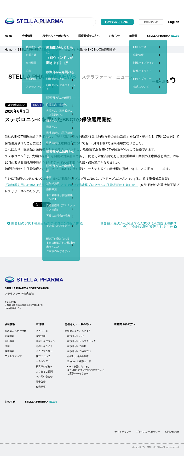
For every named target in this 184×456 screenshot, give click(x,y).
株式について (43, 344)
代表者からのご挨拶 (15, 319)
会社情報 (27, 23)
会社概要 (9, 329)
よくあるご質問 (44, 359)
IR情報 (133, 23)
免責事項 (41, 374)
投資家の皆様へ (44, 354)
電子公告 (41, 369)
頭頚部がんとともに (77, 319)
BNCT (37, 93)
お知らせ (114, 23)
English (173, 10)
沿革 (7, 334)
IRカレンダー (43, 349)
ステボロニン (16, 93)
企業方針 (9, 324)
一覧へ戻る (164, 69)
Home (8, 23)
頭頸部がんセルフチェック (81, 329)
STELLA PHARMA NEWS (34, 37)
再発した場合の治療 (78, 344)
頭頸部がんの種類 (76, 334)
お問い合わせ (151, 10)
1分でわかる (117, 10)
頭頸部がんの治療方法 (79, 339)
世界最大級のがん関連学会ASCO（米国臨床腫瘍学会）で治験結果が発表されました (138, 213)
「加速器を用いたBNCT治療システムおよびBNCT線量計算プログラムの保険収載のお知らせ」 (71, 173)
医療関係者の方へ (88, 23)
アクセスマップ (13, 344)
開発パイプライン (45, 329)
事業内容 (9, 339)
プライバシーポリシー (148, 419)
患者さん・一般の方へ (55, 23)
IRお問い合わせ (44, 364)
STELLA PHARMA (163, 23)
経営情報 (41, 324)
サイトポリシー (123, 419)
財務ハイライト (44, 334)
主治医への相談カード (79, 349)
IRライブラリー (44, 339)
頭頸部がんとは (75, 324)
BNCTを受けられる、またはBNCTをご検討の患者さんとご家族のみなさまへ (86, 358)
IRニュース (42, 319)
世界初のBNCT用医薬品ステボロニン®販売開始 (45, 211)
